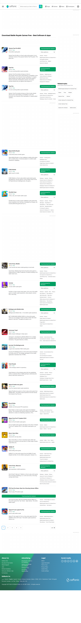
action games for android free (46, 95)
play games (49, 301)
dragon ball (42, 322)
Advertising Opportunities (25, 570)
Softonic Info (5, 560)
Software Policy (25, 567)
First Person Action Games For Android (48, 481)
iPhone (45, 55)
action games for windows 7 (46, 181)
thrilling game (47, 157)
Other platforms (48, 52)
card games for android (45, 338)
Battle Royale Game (44, 78)
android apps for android (49, 499)
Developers (70, 6)
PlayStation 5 (47, 202)
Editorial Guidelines (6, 569)
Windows (42, 74)
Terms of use (44, 564)
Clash (51, 380)
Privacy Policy (44, 566)
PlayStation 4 (42, 204)
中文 (26, 581)
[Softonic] (11, 6)
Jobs (3, 566)
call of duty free (43, 61)
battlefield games (51, 93)
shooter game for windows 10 (46, 180)
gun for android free (44, 501)
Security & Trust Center (7, 562)
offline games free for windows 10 (47, 299)
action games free (44, 165)
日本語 (36, 579)
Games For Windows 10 (44, 210)
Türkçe (17, 581)
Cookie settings (45, 570)
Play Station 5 (42, 293)
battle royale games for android (46, 357)
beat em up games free (45, 455)
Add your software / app (7, 570)
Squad (41, 325)
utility (45, 440)
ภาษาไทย (13, 581)
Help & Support (5, 564)
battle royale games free (45, 395)
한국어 (40, 579)
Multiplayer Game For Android (46, 99)
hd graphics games (44, 59)
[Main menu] (3, 6)
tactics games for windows (46, 76)
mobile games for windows (45, 79)
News (61, 6)
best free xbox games (44, 483)
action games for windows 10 (46, 302)
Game (54, 99)
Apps (47, 6)
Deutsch (7, 579)
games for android (44, 63)
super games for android (45, 318)
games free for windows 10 (46, 183)
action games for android (45, 211)
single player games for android (46, 163)
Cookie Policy (44, 569)
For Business (5, 573)
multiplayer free (43, 159)
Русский (4, 581)
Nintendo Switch (48, 206)
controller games (51, 276)
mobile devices (48, 74)
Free (53, 211)
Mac (50, 291)
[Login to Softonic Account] (78, 6)
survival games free (48, 351)
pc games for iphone (44, 208)
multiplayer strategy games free (46, 378)
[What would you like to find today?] (40, 6)
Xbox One (42, 206)
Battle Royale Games (44, 380)
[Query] (29, 6)
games (52, 210)
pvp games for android (45, 161)
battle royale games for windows (47, 187)
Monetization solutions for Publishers (27, 561)
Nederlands (45, 579)
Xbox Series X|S (50, 204)
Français (20, 579)
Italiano (33, 579)
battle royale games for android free (47, 57)
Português (54, 579)
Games (54, 6)
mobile (49, 61)
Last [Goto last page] (53, 527)
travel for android (43, 459)
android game (43, 505)
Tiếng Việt (22, 581)
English (11, 579)
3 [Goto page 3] (12, 527)
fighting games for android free (46, 461)
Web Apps (42, 202)
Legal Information (45, 562)
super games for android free (46, 323)
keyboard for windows (44, 81)
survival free (42, 353)
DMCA (42, 560)
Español (15, 579)
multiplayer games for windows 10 (47, 185)
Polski (49, 579)
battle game (42, 398)
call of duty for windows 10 (46, 478)
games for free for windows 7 (46, 476)
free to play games (50, 522)
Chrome (49, 297)
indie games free (47, 453)
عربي (3, 579)
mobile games (43, 301)
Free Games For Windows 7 (45, 374)
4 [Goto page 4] (16, 527)
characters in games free (45, 97)
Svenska (8, 581)
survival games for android (45, 355)
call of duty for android (45, 411)
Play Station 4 (49, 293)
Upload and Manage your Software (26, 565)
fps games (49, 505)
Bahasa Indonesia (26, 579)
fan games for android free (46, 274)
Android (41, 55)
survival (41, 359)
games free (46, 413)
